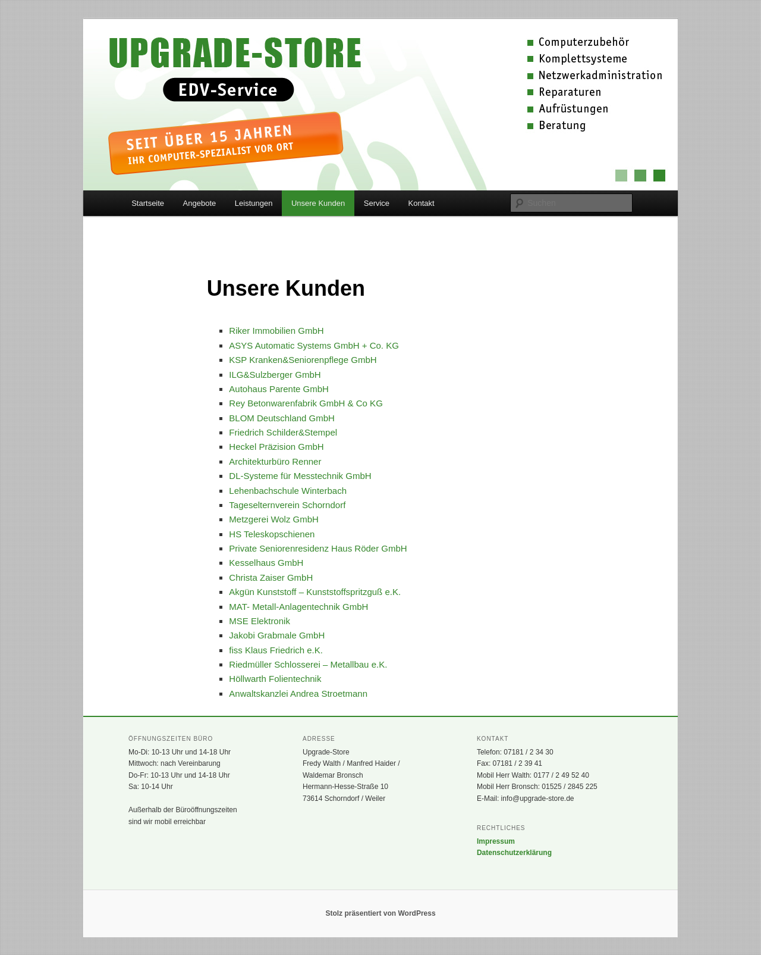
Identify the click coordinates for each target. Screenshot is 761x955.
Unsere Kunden (318, 203)
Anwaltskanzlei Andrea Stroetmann (298, 693)
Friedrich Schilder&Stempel (283, 432)
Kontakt (421, 203)
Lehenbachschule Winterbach (288, 491)
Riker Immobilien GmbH (276, 330)
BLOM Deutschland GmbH (282, 418)
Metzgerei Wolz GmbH (274, 519)
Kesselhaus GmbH (266, 563)
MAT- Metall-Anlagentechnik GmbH (298, 607)
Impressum (496, 841)
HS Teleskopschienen (272, 534)
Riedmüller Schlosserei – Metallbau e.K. (308, 664)
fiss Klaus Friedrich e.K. (276, 650)
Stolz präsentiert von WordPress (380, 913)
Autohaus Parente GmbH (279, 389)
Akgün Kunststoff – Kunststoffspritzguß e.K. (315, 592)
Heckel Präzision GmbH (276, 447)
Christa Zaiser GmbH (271, 577)
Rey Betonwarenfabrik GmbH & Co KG (305, 403)
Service (376, 203)
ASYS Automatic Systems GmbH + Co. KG (314, 345)
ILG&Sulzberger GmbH (274, 375)
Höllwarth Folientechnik (275, 679)
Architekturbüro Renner (275, 461)
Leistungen (254, 203)
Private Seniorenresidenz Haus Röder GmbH (318, 548)
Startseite (147, 203)
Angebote (199, 203)
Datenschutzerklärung (514, 852)
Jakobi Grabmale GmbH (277, 635)
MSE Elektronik (259, 621)
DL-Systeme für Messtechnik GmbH (300, 476)
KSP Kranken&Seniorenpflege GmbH (302, 360)
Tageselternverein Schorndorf (287, 505)
